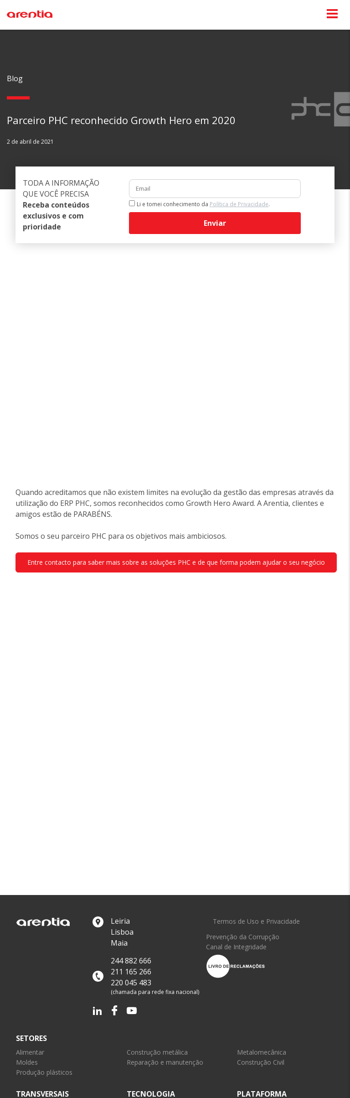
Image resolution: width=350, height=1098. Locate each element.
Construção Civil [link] (260, 1062)
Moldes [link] (27, 1062)
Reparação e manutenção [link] (165, 1062)
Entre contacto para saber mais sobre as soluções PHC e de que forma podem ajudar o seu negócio (176, 562)
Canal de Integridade (236, 947)
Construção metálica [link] (157, 1052)
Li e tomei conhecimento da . (203, 204)
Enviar (215, 223)
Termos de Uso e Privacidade (256, 921)
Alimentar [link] (30, 1052)
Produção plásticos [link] (44, 1072)
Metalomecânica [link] (261, 1052)
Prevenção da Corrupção (242, 937)
